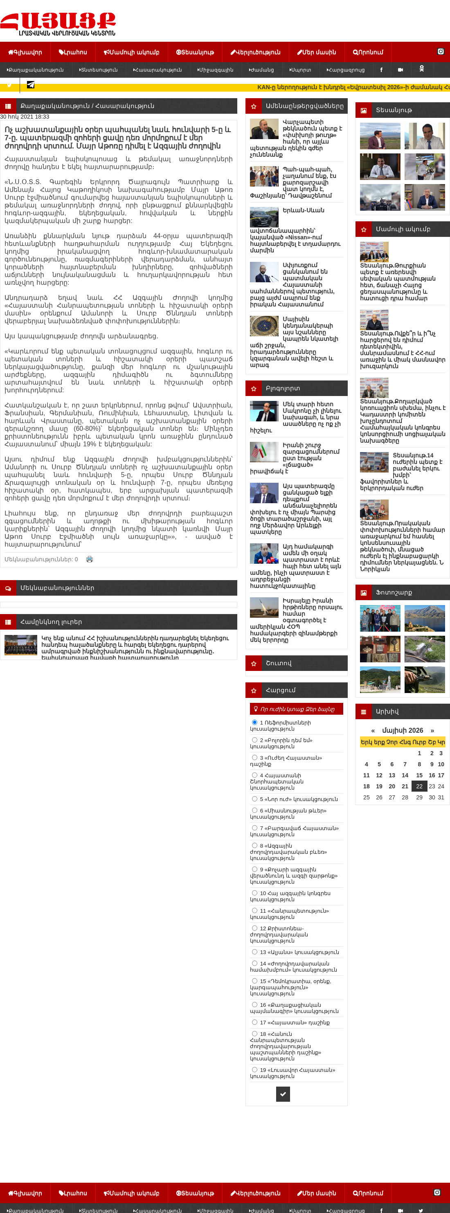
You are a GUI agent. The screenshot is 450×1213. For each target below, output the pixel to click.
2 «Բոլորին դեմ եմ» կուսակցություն (281, 743)
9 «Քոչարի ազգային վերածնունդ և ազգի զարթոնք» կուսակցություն (294, 875)
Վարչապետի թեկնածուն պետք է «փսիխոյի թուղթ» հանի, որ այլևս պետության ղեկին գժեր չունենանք (296, 138)
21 (405, 786)
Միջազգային (216, 70)
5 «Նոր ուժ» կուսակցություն (298, 799)
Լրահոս (73, 52)
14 (405, 775)
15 (419, 775)
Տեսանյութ (195, 52)
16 (432, 775)
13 (392, 775)
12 (379, 775)
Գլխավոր (25, 52)
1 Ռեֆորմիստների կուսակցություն (280, 726)
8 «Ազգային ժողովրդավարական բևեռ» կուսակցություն (288, 852)
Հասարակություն (157, 70)
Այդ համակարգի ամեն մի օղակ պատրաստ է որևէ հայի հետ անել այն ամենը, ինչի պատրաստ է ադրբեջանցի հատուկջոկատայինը (295, 566)
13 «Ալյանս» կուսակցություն (299, 952)
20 (392, 786)
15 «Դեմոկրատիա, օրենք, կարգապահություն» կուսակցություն (290, 987)
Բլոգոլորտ (283, 388)
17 (441, 775)
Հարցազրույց (346, 70)
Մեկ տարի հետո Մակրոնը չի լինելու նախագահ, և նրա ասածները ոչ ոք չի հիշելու (295, 417)
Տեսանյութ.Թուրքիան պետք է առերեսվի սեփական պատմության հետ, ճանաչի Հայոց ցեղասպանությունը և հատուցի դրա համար (398, 282)
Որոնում (368, 52)
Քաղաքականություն (55, 105)
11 (366, 775)
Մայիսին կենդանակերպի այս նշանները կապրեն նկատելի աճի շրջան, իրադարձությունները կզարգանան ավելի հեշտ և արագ (294, 342)
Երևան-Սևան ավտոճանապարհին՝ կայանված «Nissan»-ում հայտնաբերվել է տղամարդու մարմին (295, 230)
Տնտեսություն (98, 70)
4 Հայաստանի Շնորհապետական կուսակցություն (277, 781)
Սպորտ (300, 70)
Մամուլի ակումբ (132, 52)
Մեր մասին (316, 52)
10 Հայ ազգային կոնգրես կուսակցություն (290, 896)
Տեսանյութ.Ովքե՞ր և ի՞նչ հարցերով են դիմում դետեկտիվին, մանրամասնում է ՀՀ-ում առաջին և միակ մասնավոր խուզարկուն (403, 349)
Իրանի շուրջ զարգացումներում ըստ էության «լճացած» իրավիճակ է (295, 458)
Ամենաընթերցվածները (305, 105)
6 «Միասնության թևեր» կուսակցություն (288, 814)
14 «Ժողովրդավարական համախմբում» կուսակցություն (293, 967)
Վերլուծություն (256, 52)
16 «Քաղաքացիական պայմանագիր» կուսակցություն (294, 1008)
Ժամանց (261, 70)
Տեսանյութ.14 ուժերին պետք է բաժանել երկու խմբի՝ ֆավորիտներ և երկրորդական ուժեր (401, 471)
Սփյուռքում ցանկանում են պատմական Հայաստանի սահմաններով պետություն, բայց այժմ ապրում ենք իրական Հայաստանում (292, 285)
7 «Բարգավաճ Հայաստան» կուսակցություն (294, 831)
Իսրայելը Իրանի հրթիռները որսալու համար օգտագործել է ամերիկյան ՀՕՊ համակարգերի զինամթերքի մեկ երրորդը (296, 620)
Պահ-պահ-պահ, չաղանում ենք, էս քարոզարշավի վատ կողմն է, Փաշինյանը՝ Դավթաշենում (293, 182)
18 (366, 786)
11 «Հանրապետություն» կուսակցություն (289, 914)
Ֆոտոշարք (394, 592)
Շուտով (279, 662)
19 (379, 786)
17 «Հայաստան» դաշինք (294, 1022)
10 (441, 764)
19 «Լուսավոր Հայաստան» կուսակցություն (292, 1073)
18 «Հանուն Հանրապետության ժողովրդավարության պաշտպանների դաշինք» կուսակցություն (285, 1046)
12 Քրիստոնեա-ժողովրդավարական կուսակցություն (279, 934)
